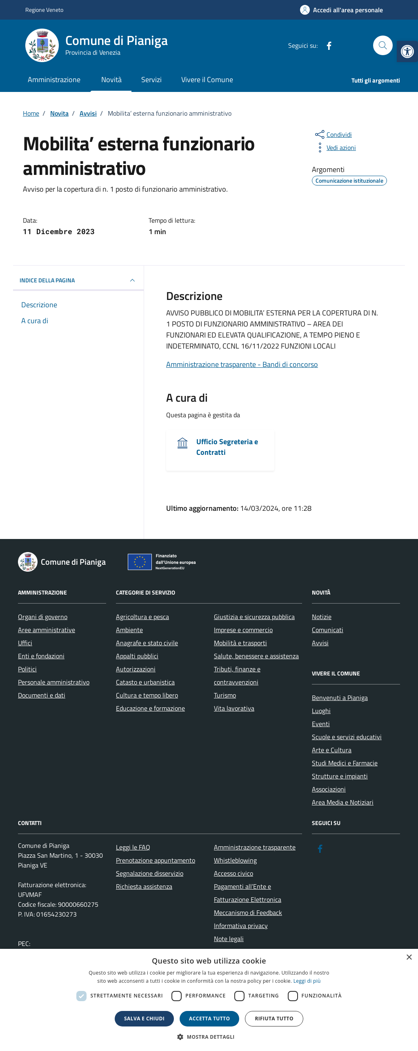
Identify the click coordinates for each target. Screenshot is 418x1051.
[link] (407, 51)
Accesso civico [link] (233, 873)
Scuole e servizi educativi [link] (347, 737)
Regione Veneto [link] (44, 9)
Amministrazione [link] (54, 79)
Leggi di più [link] (307, 980)
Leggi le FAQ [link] (133, 847)
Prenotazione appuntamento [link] (155, 860)
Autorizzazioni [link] (136, 669)
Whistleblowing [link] (235, 860)
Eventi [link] (321, 724)
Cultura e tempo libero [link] (147, 695)
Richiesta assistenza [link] (144, 886)
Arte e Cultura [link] (331, 750)
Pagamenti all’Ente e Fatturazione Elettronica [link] (247, 892)
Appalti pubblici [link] (137, 656)
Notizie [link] (321, 617)
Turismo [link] (225, 695)
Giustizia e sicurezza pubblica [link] (254, 617)
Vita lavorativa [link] (234, 708)
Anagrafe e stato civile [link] (147, 643)
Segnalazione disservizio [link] (149, 873)
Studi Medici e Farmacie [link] (345, 763)
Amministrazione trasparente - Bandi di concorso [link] (242, 364)
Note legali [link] (229, 939)
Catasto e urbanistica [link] (145, 682)
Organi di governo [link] (42, 617)
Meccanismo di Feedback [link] (248, 912)
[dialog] (209, 1000)
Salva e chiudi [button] (144, 1018)
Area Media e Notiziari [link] (343, 802)
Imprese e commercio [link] (243, 630)
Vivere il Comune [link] (207, 79)
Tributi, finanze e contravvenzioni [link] (237, 675)
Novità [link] (111, 79)
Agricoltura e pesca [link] (142, 617)
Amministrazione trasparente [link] (255, 847)
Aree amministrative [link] (46, 630)
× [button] (409, 958)
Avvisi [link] (320, 643)
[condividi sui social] (333, 134)
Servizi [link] (151, 79)
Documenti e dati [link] (41, 695)
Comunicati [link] (327, 630)
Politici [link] (27, 669)
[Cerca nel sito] (383, 45)
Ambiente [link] (129, 630)
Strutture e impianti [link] (340, 776)
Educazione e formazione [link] (150, 708)
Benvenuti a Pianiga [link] (340, 697)
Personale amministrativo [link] (53, 682)
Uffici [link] (25, 643)
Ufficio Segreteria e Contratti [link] (227, 447)
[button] (209, 1037)
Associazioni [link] (329, 789)
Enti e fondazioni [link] (41, 656)
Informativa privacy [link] (241, 925)
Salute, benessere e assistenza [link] (256, 656)
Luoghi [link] (321, 711)
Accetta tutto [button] (209, 1018)
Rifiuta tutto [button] (274, 1018)
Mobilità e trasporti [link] (240, 643)
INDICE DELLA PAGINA (78, 280)
